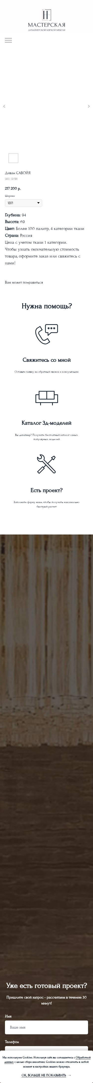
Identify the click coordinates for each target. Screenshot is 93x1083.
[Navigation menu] (8, 40)
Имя (8, 1016)
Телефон (12, 1042)
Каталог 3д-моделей (46, 423)
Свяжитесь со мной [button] (47, 360)
